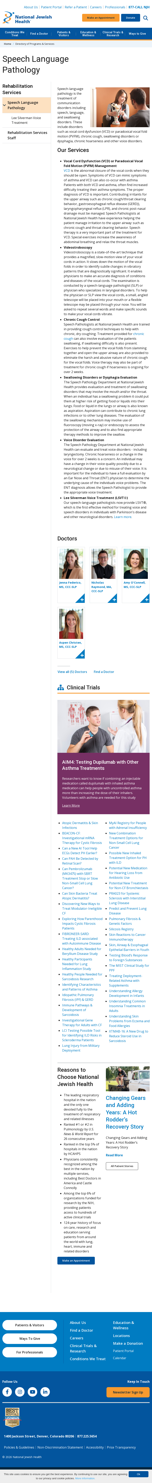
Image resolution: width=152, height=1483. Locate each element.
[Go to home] (27, 18)
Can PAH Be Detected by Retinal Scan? (80, 861)
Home (7, 44)
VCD (67, 170)
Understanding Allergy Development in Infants (126, 993)
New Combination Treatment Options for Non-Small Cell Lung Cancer (126, 840)
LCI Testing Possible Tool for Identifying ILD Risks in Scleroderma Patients (82, 1035)
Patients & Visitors (63, 34)
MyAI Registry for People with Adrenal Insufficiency (128, 825)
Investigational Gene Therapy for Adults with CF (82, 1022)
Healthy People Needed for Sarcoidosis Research (82, 976)
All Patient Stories (122, 1166)
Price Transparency (121, 1447)
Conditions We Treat (14, 34)
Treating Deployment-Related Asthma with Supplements (125, 981)
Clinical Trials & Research (113, 34)
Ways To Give (29, 1338)
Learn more (122, 517)
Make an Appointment (101, 17)
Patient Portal (51, 7)
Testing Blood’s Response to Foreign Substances (128, 957)
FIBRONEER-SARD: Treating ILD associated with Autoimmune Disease (81, 939)
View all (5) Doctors (72, 672)
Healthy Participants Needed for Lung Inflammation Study (77, 964)
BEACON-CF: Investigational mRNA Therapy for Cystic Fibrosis (82, 838)
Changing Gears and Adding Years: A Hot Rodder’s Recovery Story (126, 1112)
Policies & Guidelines (19, 1447)
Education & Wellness (88, 34)
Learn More (71, 806)
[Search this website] (146, 18)
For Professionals (29, 1352)
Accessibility (95, 1447)
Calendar (119, 1358)
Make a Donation (128, 1343)
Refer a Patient (76, 7)
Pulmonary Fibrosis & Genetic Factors (125, 921)
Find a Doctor (39, 33)
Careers (96, 7)
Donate (130, 17)
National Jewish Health (27, 1457)
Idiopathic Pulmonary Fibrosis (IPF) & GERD (78, 997)
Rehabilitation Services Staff (27, 135)
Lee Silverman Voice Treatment (26, 120)
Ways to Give (137, 33)
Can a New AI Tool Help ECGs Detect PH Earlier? (79, 850)
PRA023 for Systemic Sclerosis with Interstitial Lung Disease (127, 898)
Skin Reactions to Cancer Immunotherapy (127, 937)
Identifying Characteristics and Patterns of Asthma (81, 987)
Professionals (115, 7)
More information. (85, 1478)
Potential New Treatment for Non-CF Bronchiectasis (128, 885)
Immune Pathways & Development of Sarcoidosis (77, 1010)
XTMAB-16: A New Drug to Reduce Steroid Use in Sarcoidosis (128, 1036)
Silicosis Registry (121, 929)
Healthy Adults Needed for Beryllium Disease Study (81, 951)
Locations (121, 1335)
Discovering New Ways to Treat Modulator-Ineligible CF (82, 909)
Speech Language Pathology (23, 105)
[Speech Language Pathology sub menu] (4, 105)
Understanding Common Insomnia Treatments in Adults (127, 1006)
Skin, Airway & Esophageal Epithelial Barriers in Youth (129, 947)
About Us (31, 7)
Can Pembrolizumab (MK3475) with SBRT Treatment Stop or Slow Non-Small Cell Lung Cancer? (80, 878)
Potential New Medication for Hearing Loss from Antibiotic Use (128, 873)
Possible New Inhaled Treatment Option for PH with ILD (128, 858)
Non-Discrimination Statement (60, 1447)
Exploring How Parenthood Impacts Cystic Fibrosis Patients (82, 924)
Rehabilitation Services (17, 89)
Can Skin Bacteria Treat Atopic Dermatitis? (79, 896)
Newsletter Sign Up (128, 1392)
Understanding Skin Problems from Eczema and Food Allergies (129, 1021)
